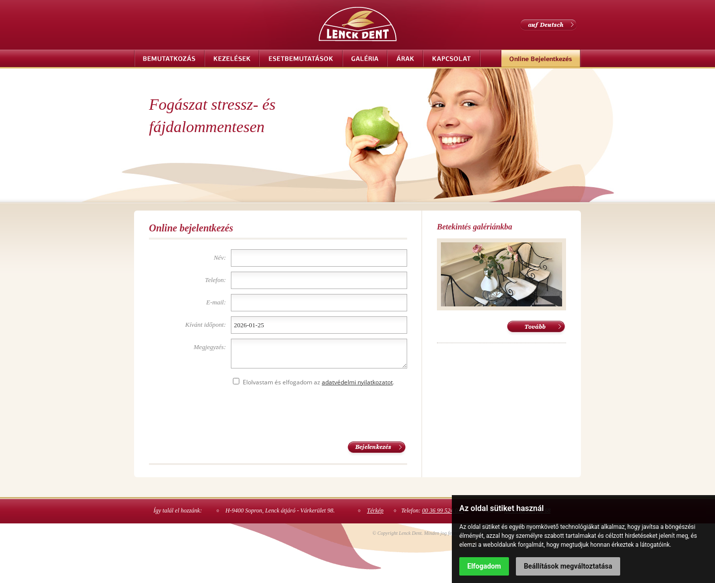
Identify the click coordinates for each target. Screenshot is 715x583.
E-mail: (216, 302)
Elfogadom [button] (484, 566)
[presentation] (306, 412)
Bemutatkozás (169, 58)
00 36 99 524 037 (443, 510)
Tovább (536, 328)
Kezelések (232, 58)
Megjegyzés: (210, 347)
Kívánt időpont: (205, 324)
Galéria (365, 58)
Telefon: (215, 280)
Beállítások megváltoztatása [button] (568, 566)
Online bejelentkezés (540, 58)
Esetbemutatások (301, 58)
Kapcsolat (452, 58)
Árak (405, 58)
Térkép (375, 510)
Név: (220, 257)
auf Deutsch (548, 24)
